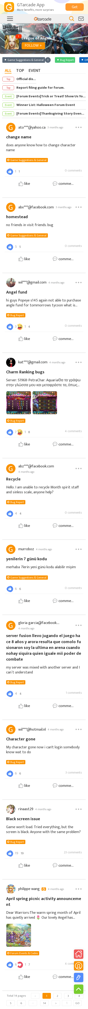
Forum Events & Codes (24, 953)
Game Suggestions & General (28, 160)
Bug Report (17, 315)
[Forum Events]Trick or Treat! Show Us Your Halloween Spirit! (51, 96)
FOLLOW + (33, 45)
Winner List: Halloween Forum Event (45, 105)
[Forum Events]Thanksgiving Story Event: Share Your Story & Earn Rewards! (51, 114)
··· (33, 1003)
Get (75, 7)
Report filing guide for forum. (40, 88)
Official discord (26, 79)
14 (44, 1003)
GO (77, 1003)
